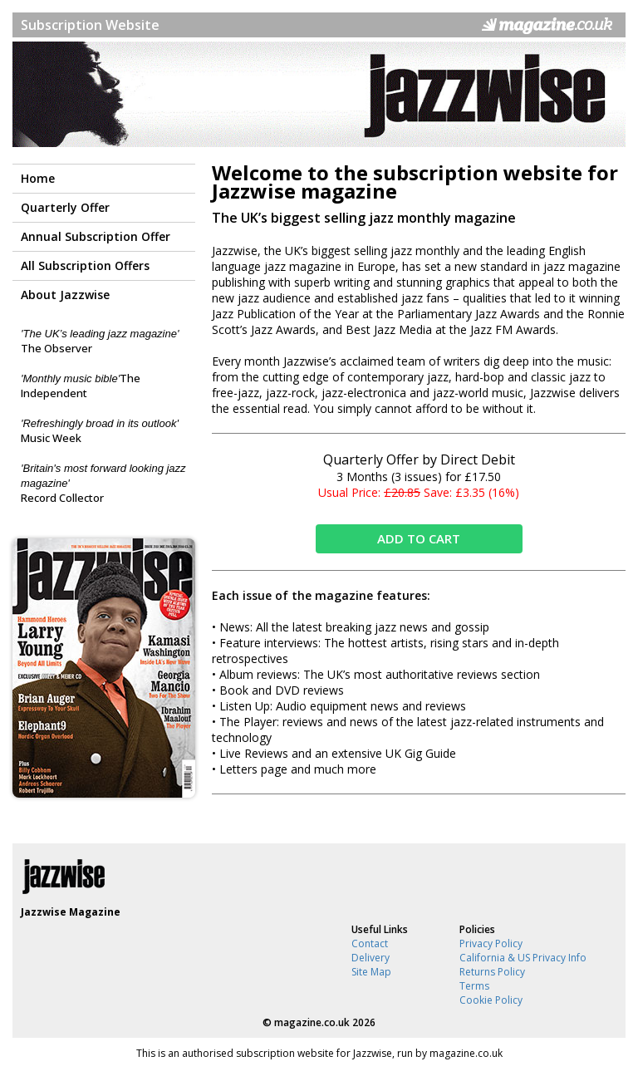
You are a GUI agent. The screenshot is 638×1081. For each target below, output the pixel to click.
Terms (474, 986)
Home (38, 178)
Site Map (371, 972)
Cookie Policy (491, 1000)
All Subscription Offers (85, 265)
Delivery (370, 958)
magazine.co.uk (312, 1022)
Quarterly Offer (65, 207)
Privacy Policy (491, 943)
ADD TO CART (418, 538)
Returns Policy (492, 972)
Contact (369, 943)
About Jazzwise (65, 294)
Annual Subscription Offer (95, 236)
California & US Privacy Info (522, 958)
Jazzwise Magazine (70, 912)
